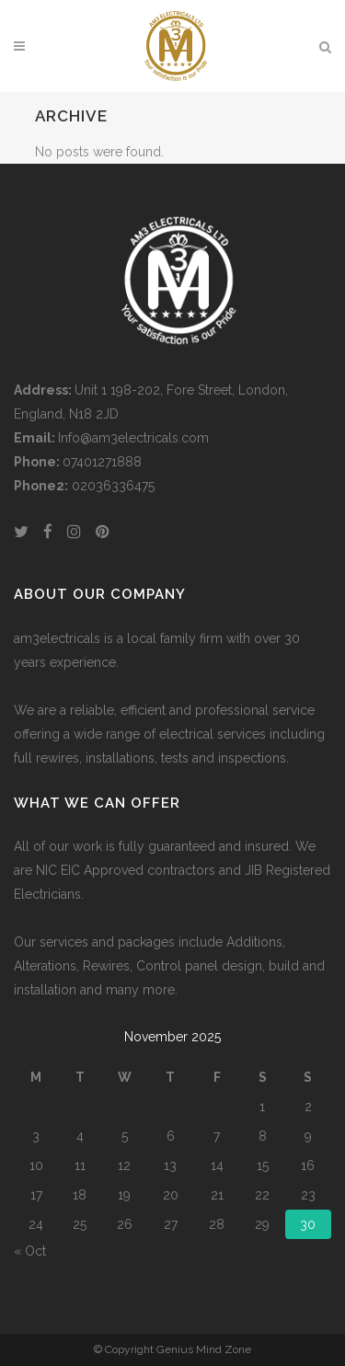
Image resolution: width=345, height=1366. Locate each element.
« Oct (30, 1251)
